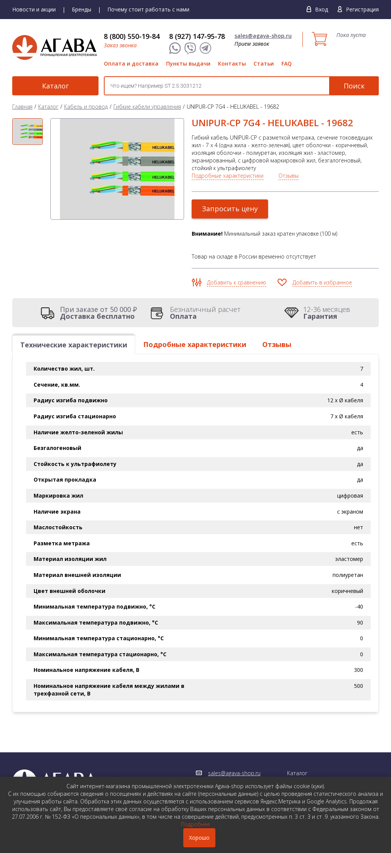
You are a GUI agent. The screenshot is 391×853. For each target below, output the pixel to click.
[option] (27, 131)
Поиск (354, 85)
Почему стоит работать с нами (148, 9)
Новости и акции (34, 9)
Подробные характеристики (227, 175)
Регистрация (362, 9)
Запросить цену (230, 208)
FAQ (286, 63)
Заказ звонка (120, 45)
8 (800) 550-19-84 (132, 36)
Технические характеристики (73, 344)
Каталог (54, 85)
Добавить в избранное (322, 282)
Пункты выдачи (188, 63)
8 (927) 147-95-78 (197, 36)
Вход (321, 9)
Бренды (81, 9)
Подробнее (195, 824)
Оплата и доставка (131, 63)
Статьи (264, 63)
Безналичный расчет (205, 313)
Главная (22, 106)
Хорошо (199, 837)
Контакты (232, 63)
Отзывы (288, 175)
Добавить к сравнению (236, 282)
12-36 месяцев (326, 313)
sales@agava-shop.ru (263, 35)
